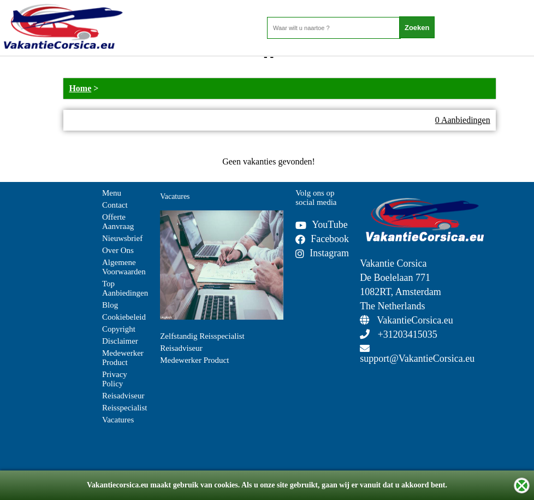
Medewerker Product (123, 358)
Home (80, 88)
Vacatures (118, 419)
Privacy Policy (114, 379)
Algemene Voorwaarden (124, 267)
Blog (110, 305)
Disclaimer (120, 341)
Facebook (322, 238)
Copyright (118, 329)
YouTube (321, 224)
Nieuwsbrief (122, 238)
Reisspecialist (124, 407)
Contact (115, 205)
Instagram (322, 253)
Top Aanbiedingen (125, 288)
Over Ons (118, 250)
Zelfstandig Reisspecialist (202, 336)
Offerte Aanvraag (118, 222)
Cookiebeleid (124, 317)
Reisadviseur (123, 395)
